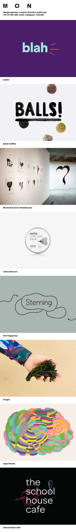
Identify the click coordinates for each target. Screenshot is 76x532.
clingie (6, 399)
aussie (6, 79)
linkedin (40, 14)
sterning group (10, 335)
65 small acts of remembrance (17, 207)
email (21, 14)
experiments (9, 463)
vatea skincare (10, 271)
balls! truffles (9, 143)
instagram (30, 14)
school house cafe (11, 527)
